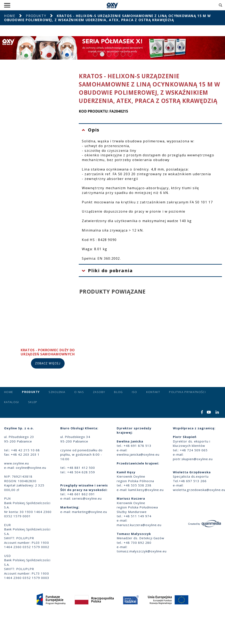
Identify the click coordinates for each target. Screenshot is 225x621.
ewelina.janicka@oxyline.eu (138, 454)
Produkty (36, 16)
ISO (134, 392)
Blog (118, 392)
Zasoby (99, 392)
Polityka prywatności (187, 392)
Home (9, 16)
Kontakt (153, 392)
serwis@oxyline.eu (87, 498)
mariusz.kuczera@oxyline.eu (139, 525)
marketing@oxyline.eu (89, 512)
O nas (79, 392)
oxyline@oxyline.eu (31, 467)
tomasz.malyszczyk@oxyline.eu (142, 551)
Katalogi (11, 402)
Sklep (32, 402)
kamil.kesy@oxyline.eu (146, 490)
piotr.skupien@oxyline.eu (193, 459)
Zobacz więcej (48, 363)
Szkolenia (57, 392)
